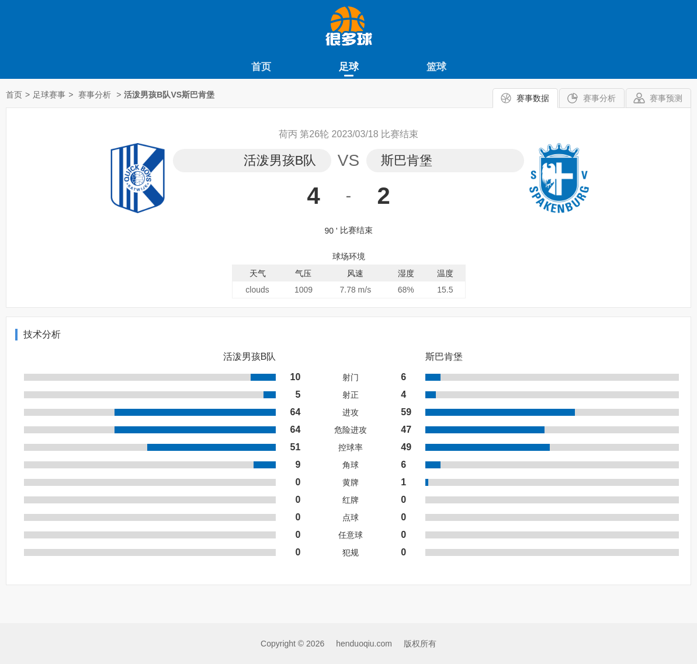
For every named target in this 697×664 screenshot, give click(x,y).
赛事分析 (599, 98)
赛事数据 (532, 98)
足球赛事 (49, 94)
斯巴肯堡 (406, 160)
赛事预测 (666, 98)
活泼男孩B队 (280, 160)
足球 (349, 66)
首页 (261, 66)
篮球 (436, 66)
